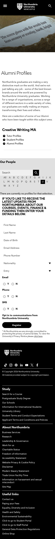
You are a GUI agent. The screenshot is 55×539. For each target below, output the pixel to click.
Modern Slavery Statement (15, 471)
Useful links (10, 494)
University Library (11, 411)
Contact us (7, 499)
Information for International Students (21, 407)
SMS (4, 302)
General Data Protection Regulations (21, 529)
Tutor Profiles (14, 136)
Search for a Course (12, 394)
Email (5, 277)
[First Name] (27, 225)
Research (7, 437)
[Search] (16, 173)
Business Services (11, 433)
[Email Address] (27, 248)
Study (6, 389)
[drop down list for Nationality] (27, 263)
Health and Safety (11, 512)
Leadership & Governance (15, 441)
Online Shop (8, 534)
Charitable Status (11, 450)
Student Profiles (15, 140)
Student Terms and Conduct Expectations (23, 416)
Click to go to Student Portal (16, 521)
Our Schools (8, 403)
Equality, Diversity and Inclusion (18, 508)
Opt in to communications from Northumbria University (20, 317)
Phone (5, 290)
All (5, 178)
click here (38, 336)
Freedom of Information (14, 454)
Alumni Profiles (15, 144)
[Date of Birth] (27, 240)
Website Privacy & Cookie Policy (18, 463)
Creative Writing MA (19, 130)
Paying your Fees (10, 504)
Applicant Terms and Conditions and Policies (25, 420)
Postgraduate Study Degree (16, 399)
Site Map (6, 487)
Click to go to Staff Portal (15, 525)
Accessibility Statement (14, 458)
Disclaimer (7, 467)
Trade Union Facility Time (15, 475)
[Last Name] (27, 233)
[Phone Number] (27, 256)
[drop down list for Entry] (27, 271)
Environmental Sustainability (17, 517)
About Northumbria (16, 427)
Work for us (8, 445)
